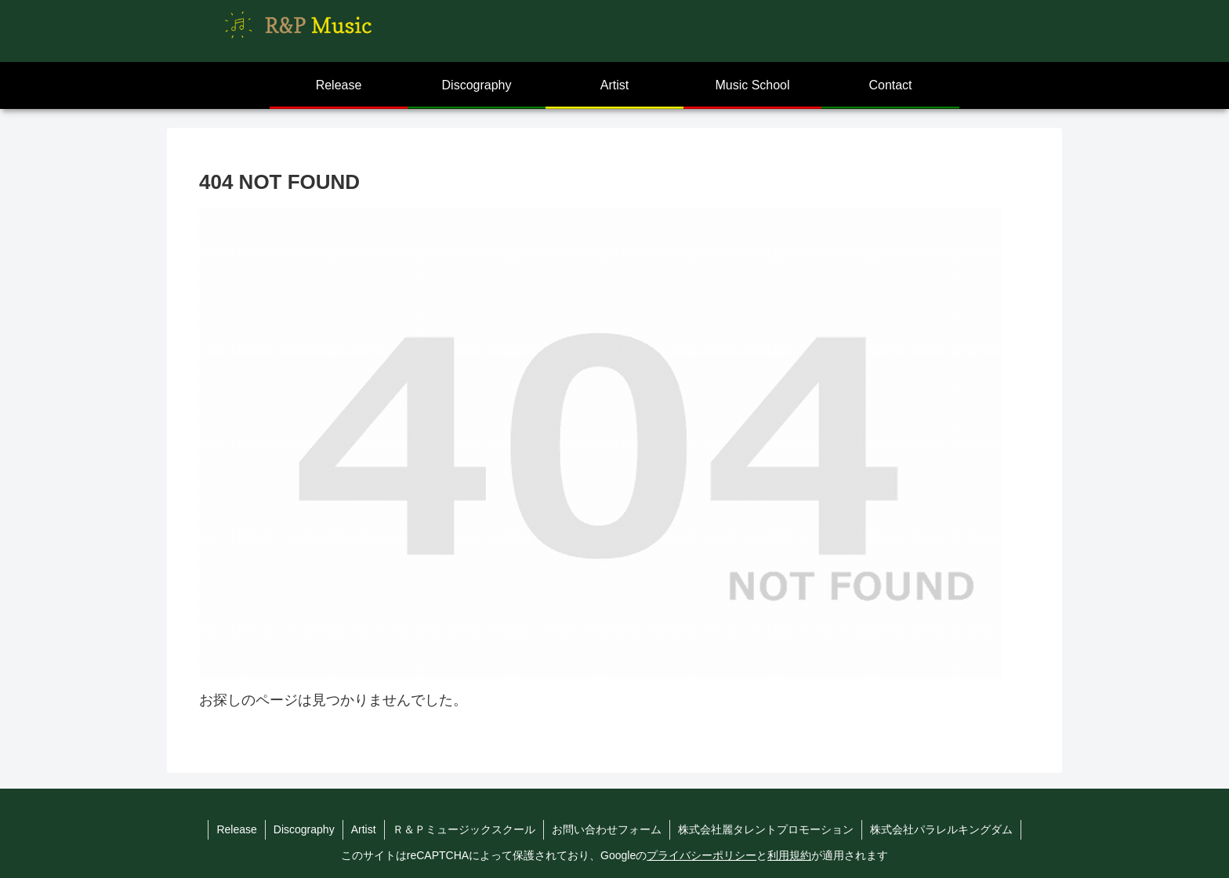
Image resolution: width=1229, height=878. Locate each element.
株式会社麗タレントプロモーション (766, 829)
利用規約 (789, 855)
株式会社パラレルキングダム (941, 829)
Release (236, 829)
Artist (363, 829)
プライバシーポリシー (701, 855)
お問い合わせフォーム (607, 829)
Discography (304, 829)
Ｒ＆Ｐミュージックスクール (464, 829)
